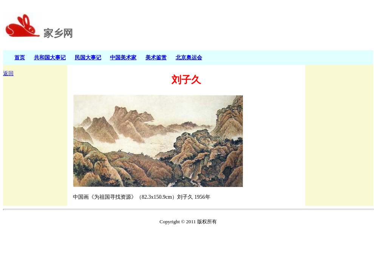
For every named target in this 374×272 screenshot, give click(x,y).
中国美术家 (123, 57)
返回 (8, 73)
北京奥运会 (189, 57)
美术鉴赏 (156, 57)
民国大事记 (88, 57)
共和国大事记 (50, 57)
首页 (19, 57)
